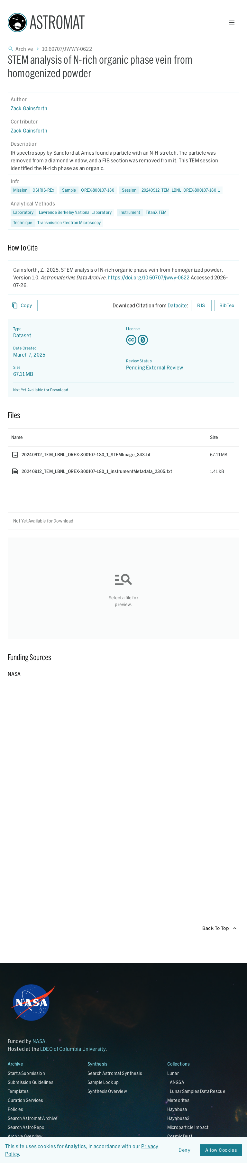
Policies (15, 1109)
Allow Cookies (221, 1150)
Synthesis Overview (107, 1091)
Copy (22, 305)
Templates (18, 1091)
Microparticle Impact (187, 1127)
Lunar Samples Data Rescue (197, 1091)
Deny (184, 1150)
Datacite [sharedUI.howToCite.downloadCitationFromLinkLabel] (177, 305)
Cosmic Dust (180, 1136)
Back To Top (219, 928)
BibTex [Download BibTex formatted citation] (227, 305)
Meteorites (178, 1100)
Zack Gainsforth (29, 108)
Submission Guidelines (30, 1082)
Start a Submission (26, 1073)
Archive (24, 49)
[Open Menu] (231, 22)
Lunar (173, 1073)
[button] (88, 190)
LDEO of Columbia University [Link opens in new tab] (72, 1049)
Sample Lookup (103, 1082)
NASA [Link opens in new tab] (39, 1041)
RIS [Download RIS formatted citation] (201, 305)
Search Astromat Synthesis (114, 1073)
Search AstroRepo (26, 1127)
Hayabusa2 (178, 1118)
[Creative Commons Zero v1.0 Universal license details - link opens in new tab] (180, 340)
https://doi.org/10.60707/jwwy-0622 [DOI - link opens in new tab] (148, 277)
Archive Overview (25, 1136)
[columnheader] (107, 437)
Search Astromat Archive (33, 1118)
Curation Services (25, 1100)
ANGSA (177, 1082)
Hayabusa (177, 1109)
